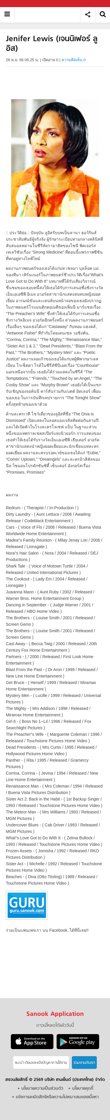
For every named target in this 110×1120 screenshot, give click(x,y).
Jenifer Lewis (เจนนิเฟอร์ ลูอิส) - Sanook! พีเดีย (49, 14)
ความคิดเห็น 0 (74, 60)
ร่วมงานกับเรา (84, 1063)
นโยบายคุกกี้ (82, 1088)
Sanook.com (17, 3)
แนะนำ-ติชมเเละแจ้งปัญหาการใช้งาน (41, 1063)
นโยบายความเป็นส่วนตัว (42, 1088)
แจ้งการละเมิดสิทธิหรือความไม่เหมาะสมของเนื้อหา (57, 1097)
